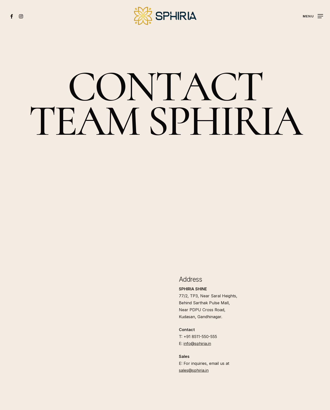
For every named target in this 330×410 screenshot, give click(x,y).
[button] (313, 16)
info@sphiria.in (197, 343)
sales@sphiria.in (194, 370)
